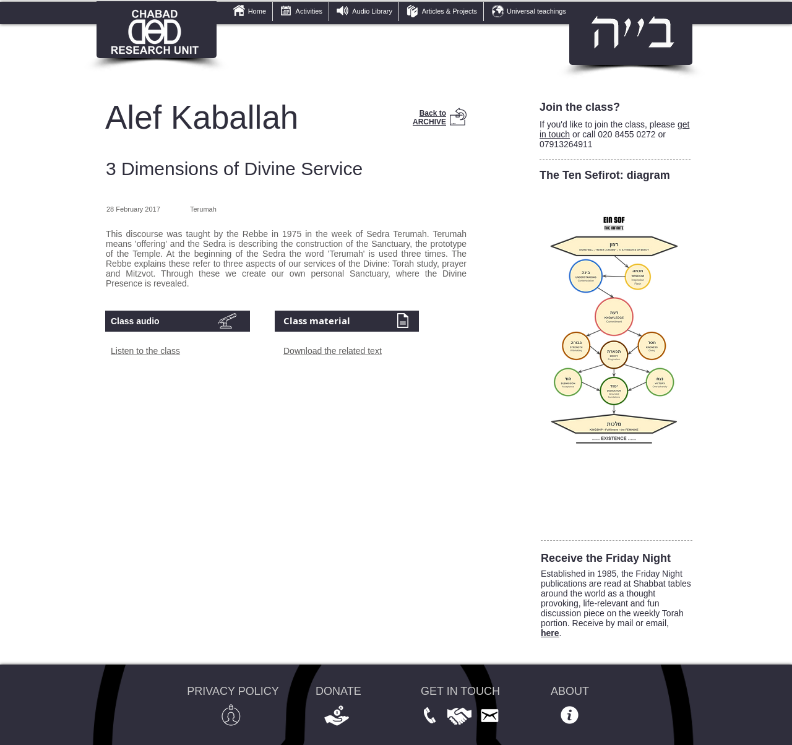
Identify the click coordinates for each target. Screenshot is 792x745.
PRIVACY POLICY (232, 691)
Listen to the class (145, 351)
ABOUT (570, 691)
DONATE (338, 691)
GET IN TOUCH (460, 691)
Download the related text (332, 351)
